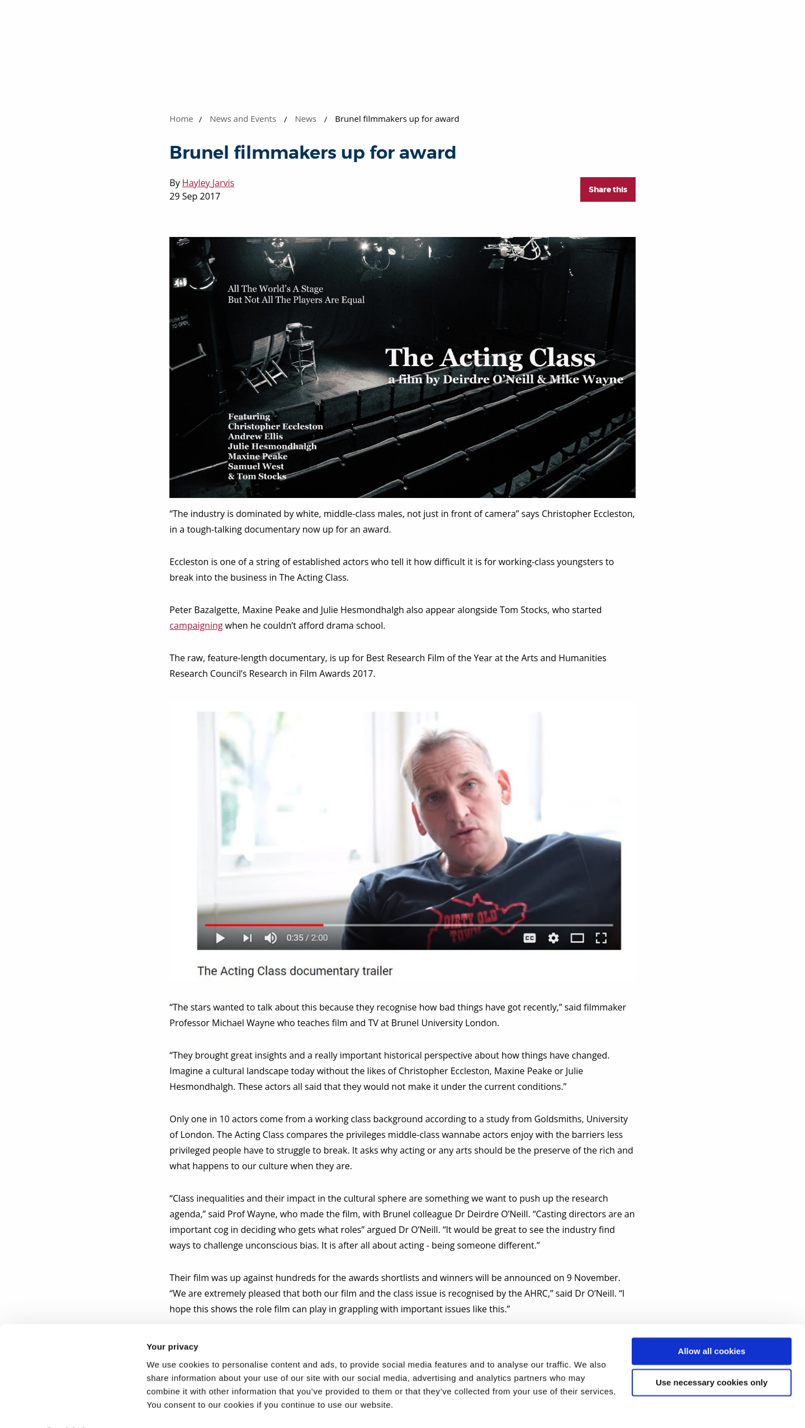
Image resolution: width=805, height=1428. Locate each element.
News (305, 118)
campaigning (195, 625)
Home (181, 118)
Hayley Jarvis (208, 183)
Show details (172, 1406)
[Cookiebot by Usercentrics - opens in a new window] (72, 1406)
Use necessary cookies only (712, 1353)
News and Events (243, 118)
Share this (608, 189)
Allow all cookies (712, 1321)
